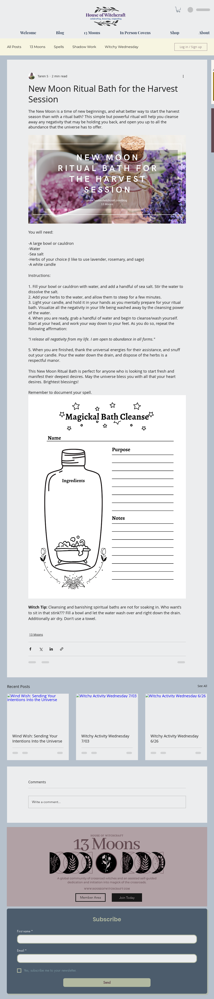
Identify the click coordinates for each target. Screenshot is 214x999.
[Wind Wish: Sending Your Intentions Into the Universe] (38, 711)
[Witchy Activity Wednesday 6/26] (176, 711)
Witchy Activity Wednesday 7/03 (105, 738)
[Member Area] (90, 897)
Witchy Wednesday (121, 47)
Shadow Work (84, 47)
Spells (59, 47)
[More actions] (183, 76)
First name (25, 931)
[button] (178, 9)
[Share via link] (62, 649)
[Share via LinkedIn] (51, 649)
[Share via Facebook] (30, 649)
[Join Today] (127, 897)
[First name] (106, 939)
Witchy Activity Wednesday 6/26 (174, 738)
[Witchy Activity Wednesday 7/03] (107, 711)
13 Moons (37, 47)
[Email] (106, 958)
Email (22, 950)
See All (202, 686)
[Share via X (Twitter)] (41, 649)
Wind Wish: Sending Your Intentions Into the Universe (37, 738)
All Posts (14, 47)
